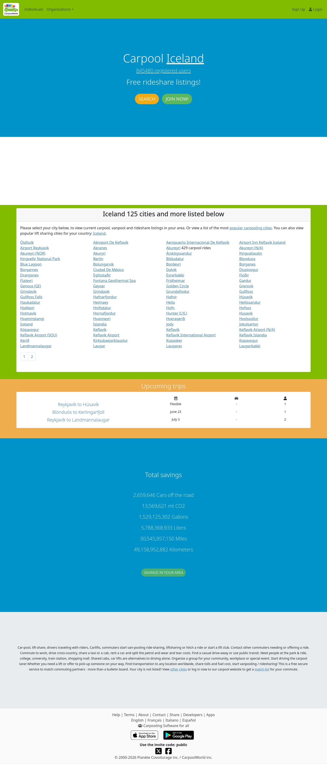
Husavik (246, 313)
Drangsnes (29, 275)
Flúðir (244, 275)
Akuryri (99, 253)
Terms (129, 714)
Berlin (98, 258)
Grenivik (246, 285)
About (143, 714)
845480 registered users (163, 70)
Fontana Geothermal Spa (114, 280)
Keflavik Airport (106, 335)
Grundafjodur (178, 291)
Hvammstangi (32, 318)
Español (189, 720)
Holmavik (28, 313)
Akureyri (173, 247)
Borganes (247, 264)
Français (155, 720)
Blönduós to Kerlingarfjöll (78, 412)
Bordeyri (173, 264)
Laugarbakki (249, 345)
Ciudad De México (108, 269)
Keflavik (172, 329)
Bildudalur (175, 258)
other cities (178, 669)
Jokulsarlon (248, 324)
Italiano (172, 720)
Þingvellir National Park (40, 258)
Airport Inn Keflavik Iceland (262, 242)
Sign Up (298, 9)
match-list (262, 669)
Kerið (24, 340)
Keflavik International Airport (191, 335)
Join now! (177, 99)
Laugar (99, 345)
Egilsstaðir (102, 275)
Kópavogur (29, 329)
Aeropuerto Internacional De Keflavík (197, 242)
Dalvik (171, 269)
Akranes (100, 247)
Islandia (100, 324)
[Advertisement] (163, 171)
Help (116, 714)
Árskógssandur (179, 253)
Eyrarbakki (175, 275)
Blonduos (247, 258)
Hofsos (245, 307)
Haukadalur (30, 302)
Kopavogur (248, 340)
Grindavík (28, 291)
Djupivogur (248, 269)
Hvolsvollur (248, 318)
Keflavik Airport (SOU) (38, 335)
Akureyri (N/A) (251, 247)
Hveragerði (175, 318)
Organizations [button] (59, 9)
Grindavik (101, 291)
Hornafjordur (104, 313)
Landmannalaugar (36, 345)
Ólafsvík (27, 242)
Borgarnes (29, 269)
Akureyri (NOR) (32, 253)
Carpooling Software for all (163, 725)
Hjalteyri (27, 307)
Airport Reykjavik (34, 247)
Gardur (245, 280)
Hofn (170, 307)
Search (147, 99)
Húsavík (246, 296)
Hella (170, 302)
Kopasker (174, 340)
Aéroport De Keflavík (110, 242)
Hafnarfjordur (105, 296)
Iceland (185, 58)
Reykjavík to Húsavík (78, 404)
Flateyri (26, 280)
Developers (192, 714)
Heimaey (100, 302)
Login (315, 9)
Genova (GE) (30, 285)
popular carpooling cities (251, 227)
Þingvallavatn (250, 253)
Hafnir (171, 296)
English (137, 720)
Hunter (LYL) (176, 313)
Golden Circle (177, 285)
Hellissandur (250, 302)
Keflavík (100, 329)
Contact (159, 714)
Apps (210, 714)
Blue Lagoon (31, 264)
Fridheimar (175, 280)
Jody (169, 324)
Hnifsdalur (102, 307)
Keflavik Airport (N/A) (257, 329)
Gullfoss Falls (31, 296)
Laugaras (174, 345)
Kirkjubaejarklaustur (110, 340)
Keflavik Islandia (253, 335)
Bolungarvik (103, 264)
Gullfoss (246, 291)
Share (174, 714)
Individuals (34, 9)
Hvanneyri (102, 318)
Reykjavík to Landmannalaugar (78, 420)
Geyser (99, 285)
